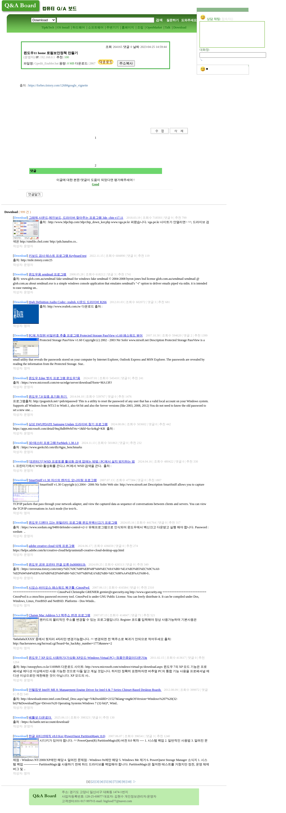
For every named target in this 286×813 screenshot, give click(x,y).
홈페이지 (128, 27)
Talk (167, 27)
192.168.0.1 (47, 57)
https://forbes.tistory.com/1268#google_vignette (58, 85)
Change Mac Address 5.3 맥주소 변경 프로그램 (59, 615)
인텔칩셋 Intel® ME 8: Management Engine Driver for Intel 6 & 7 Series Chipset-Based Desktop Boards (95, 690)
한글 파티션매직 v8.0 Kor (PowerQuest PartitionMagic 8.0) (67, 736)
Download (179, 27)
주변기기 (112, 27)
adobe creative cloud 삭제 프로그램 (52, 546)
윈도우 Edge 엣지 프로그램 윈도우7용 (54, 378)
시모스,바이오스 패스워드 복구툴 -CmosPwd (59, 587)
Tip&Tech (47, 27)
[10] (129, 781)
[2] (93, 781)
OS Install (63, 27)
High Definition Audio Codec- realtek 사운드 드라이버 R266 (68, 302)
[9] (124, 781)
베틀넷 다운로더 (40, 717)
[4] (102, 781)
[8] (120, 781)
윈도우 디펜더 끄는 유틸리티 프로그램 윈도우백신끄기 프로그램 (73, 522)
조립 (140, 27)
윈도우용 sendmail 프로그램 (47, 274)
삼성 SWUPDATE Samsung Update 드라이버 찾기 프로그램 (68, 424)
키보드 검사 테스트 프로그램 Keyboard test (57, 256)
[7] (115, 781)
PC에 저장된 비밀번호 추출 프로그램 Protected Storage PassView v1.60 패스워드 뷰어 (86, 335)
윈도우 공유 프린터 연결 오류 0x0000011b (57, 564)
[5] (106, 781)
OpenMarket (154, 27)
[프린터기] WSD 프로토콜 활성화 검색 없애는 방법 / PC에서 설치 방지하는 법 (82, 461)
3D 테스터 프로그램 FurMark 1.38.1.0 (53, 443)
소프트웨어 (96, 27)
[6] (111, 781)
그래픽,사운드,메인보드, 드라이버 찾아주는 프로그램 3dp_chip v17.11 (76, 217)
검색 (159, 20)
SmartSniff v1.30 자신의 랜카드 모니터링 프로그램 (63, 480)
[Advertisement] (80, 116)
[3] (98, 781)
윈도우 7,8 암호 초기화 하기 (48, 396)
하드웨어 (78, 27)
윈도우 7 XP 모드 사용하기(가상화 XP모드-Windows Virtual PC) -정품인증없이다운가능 (88, 658)
